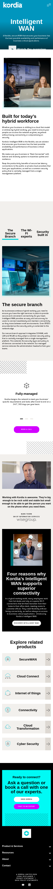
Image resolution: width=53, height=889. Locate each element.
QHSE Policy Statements (26, 880)
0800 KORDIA (26, 799)
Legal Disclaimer (26, 876)
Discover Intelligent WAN (26, 623)
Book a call (26, 429)
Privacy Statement (26, 878)
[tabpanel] (26, 397)
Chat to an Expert (26, 806)
